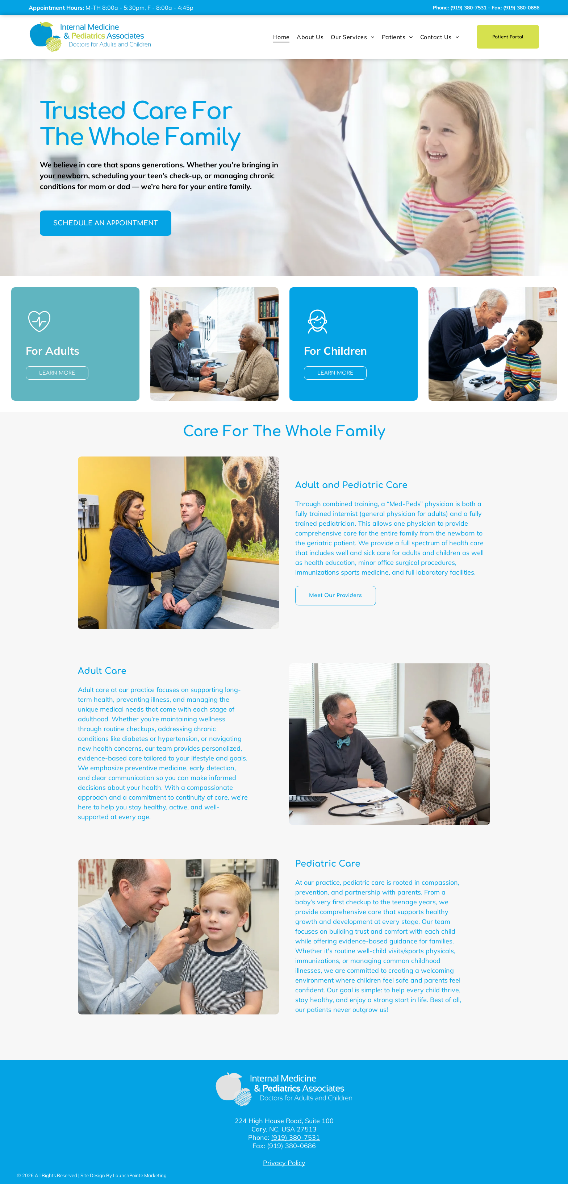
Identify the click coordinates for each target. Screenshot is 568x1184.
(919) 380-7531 (295, 1137)
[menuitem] (281, 37)
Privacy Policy (284, 1163)
